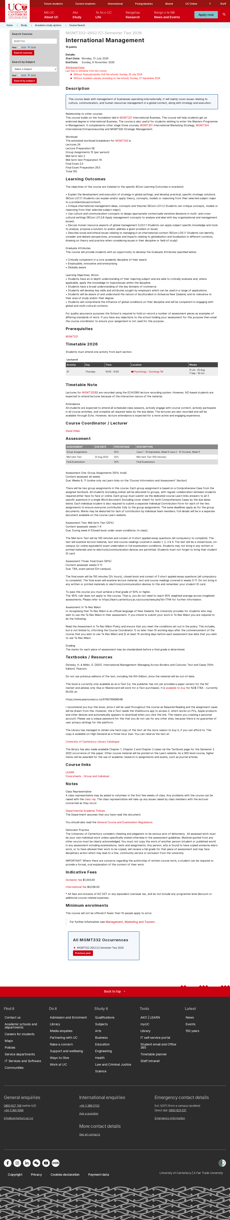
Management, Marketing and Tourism (130, 922)
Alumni (169, 3)
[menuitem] (51, 15)
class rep (90, 799)
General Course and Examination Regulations (125, 822)
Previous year (83, 953)
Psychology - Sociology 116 (148, 371)
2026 (33, 47)
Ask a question (88, 1113)
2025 (23, 47)
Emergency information (170, 1118)
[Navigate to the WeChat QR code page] (36, 1163)
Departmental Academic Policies (85, 810)
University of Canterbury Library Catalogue (92, 741)
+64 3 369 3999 (13, 1110)
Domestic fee (74, 879)
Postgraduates (144, 3)
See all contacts (89, 1134)
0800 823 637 (177, 1110)
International (115, 3)
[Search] (224, 14)
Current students (85, 3)
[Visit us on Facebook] (8, 1163)
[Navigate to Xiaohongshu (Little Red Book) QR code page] (55, 1163)
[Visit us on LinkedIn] (27, 1163)
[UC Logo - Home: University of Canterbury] (17, 11)
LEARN (70, 772)
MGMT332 (121, 140)
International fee (76, 886)
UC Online (191, 3)
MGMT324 (202, 125)
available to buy (175, 687)
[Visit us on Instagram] (17, 1163)
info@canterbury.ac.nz (18, 1118)
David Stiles (73, 430)
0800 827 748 (12, 1105)
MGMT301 (146, 125)
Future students (53, 3)
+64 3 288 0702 (89, 1105)
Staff (223, 3)
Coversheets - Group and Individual (87, 776)
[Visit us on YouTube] (46, 1163)
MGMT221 (126, 117)
